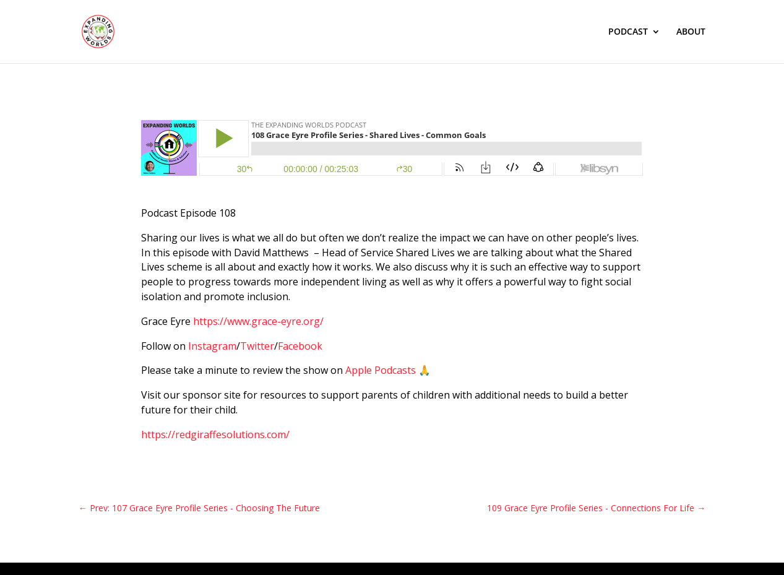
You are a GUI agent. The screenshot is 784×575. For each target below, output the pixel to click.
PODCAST (628, 32)
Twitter (257, 346)
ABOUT (690, 32)
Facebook (300, 346)
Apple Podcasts (380, 370)
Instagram (212, 346)
